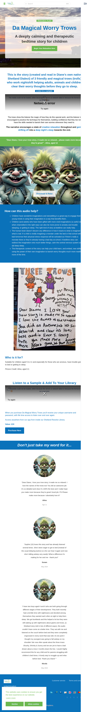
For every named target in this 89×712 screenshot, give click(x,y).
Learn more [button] (11, 698)
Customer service (58, 680)
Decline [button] (15, 704)
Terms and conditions (77, 680)
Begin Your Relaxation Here (44, 48)
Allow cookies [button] (33, 704)
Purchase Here (14, 430)
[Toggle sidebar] (4, 4)
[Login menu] (85, 4)
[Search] (46, 3)
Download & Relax (44, 194)
